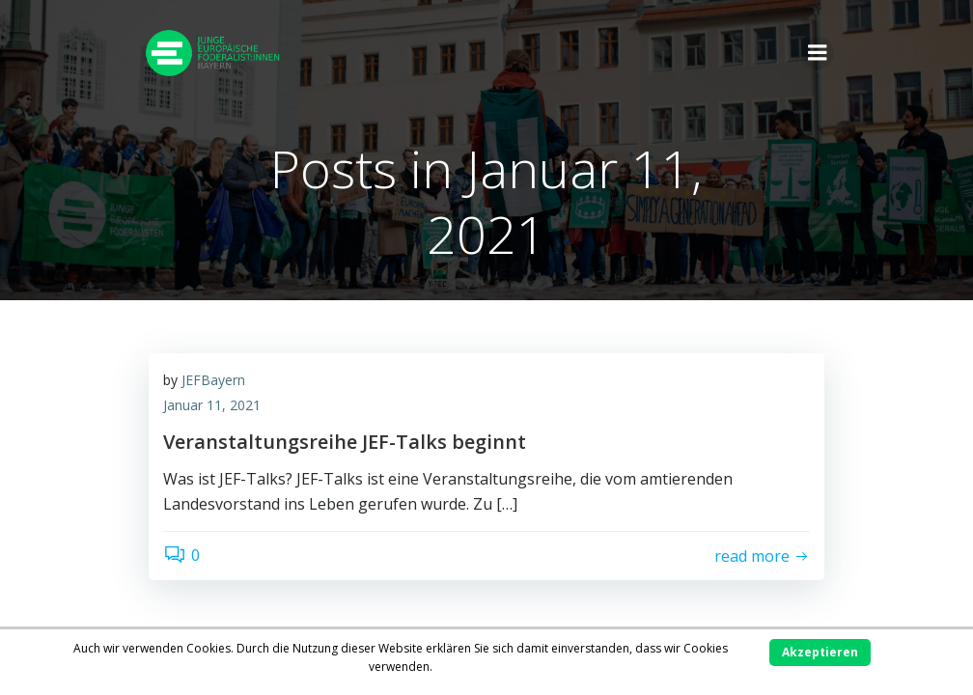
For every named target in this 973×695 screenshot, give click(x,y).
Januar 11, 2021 (212, 405)
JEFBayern (213, 380)
